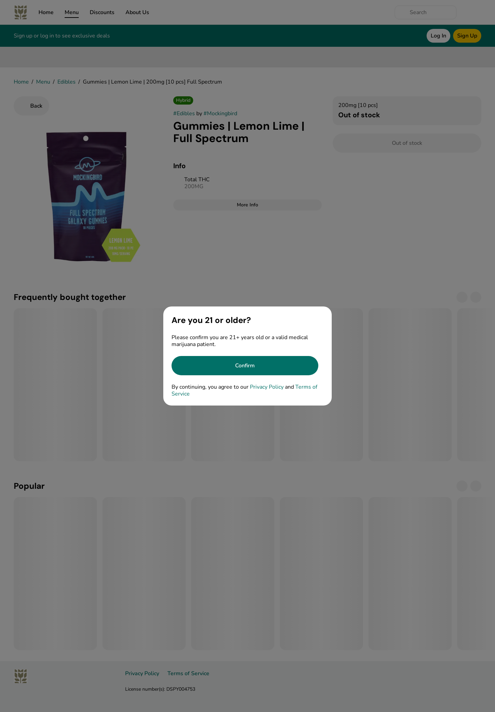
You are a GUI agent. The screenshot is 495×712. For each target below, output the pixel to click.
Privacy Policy (267, 387)
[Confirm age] (245, 365)
